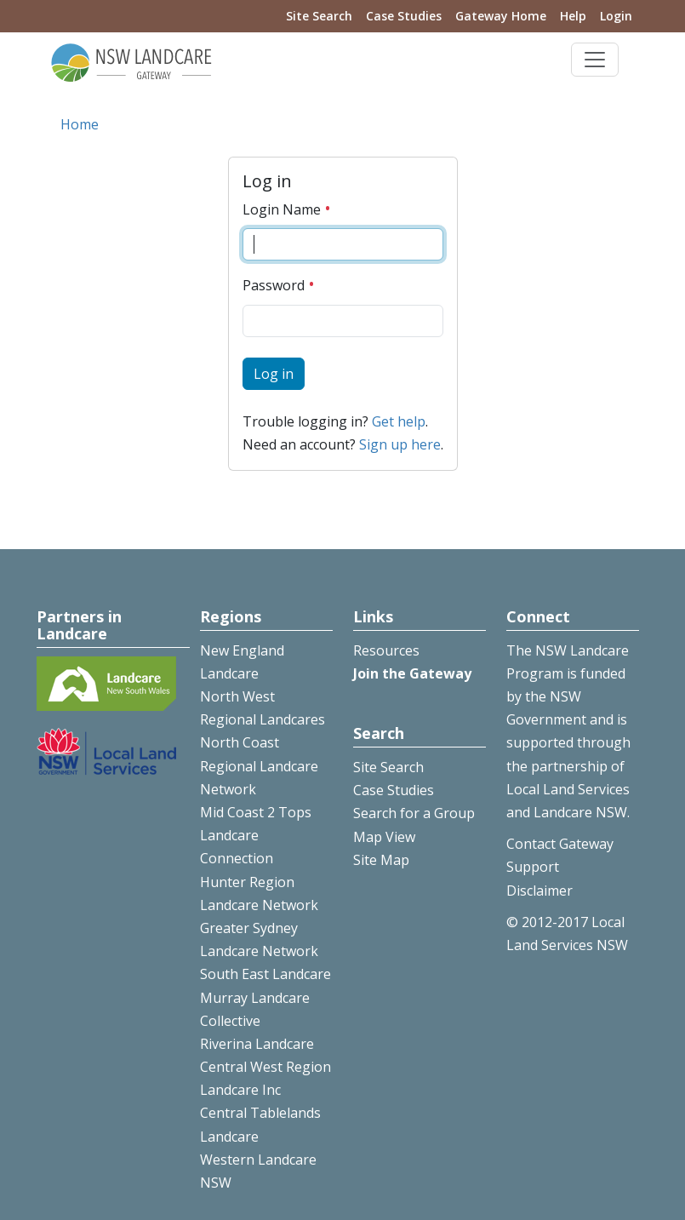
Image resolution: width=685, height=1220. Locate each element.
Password (279, 285)
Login (616, 16)
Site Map (381, 860)
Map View (384, 837)
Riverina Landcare (257, 1043)
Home (79, 124)
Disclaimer (539, 890)
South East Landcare (265, 974)
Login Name (287, 209)
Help (573, 16)
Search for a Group (414, 813)
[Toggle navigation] (595, 60)
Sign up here (400, 444)
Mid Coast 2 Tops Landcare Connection (255, 835)
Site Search (319, 16)
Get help (398, 421)
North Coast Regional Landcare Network (259, 765)
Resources (386, 650)
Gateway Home (500, 16)
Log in (274, 373)
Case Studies (404, 16)
